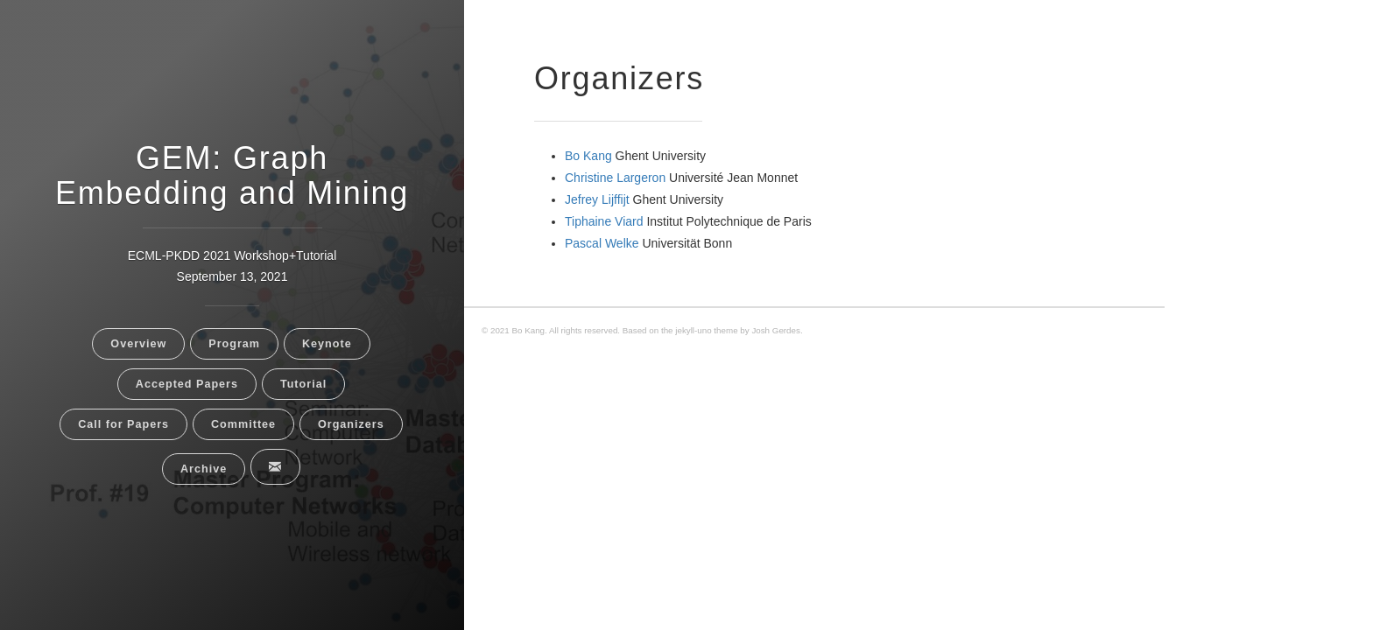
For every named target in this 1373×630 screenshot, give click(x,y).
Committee (243, 424)
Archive (203, 469)
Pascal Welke (602, 243)
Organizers (351, 424)
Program (234, 344)
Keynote (327, 344)
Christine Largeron (615, 178)
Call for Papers (123, 424)
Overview (138, 344)
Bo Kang (588, 156)
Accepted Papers (187, 384)
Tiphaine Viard (604, 221)
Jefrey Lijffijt (597, 199)
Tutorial (303, 384)
